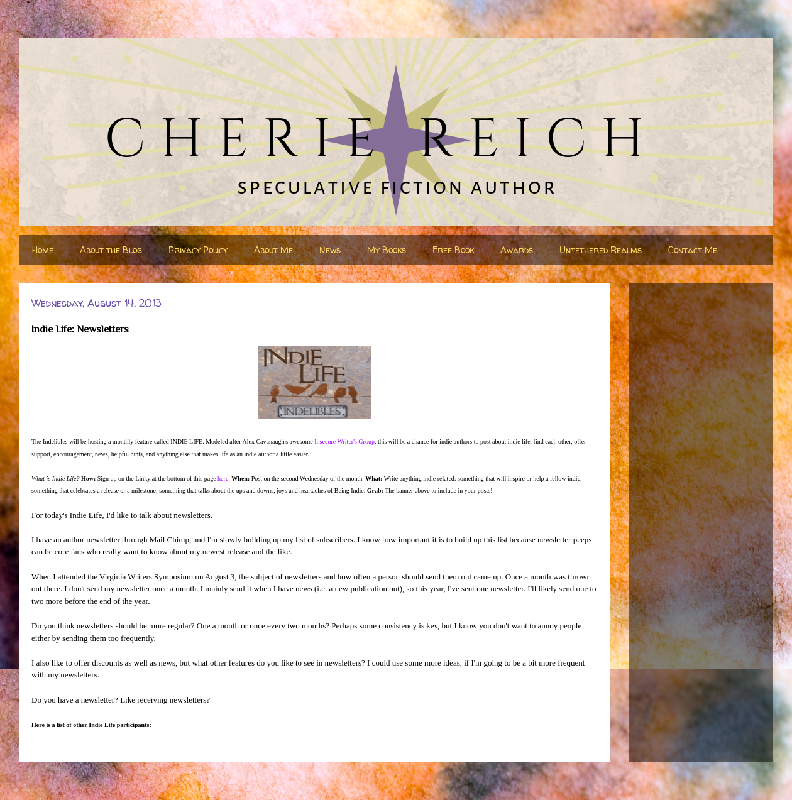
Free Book (453, 250)
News (330, 250)
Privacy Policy (198, 250)
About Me (273, 250)
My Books (386, 250)
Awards (516, 250)
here (222, 478)
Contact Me (692, 250)
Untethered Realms (600, 250)
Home (42, 250)
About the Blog (111, 250)
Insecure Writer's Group (344, 441)
